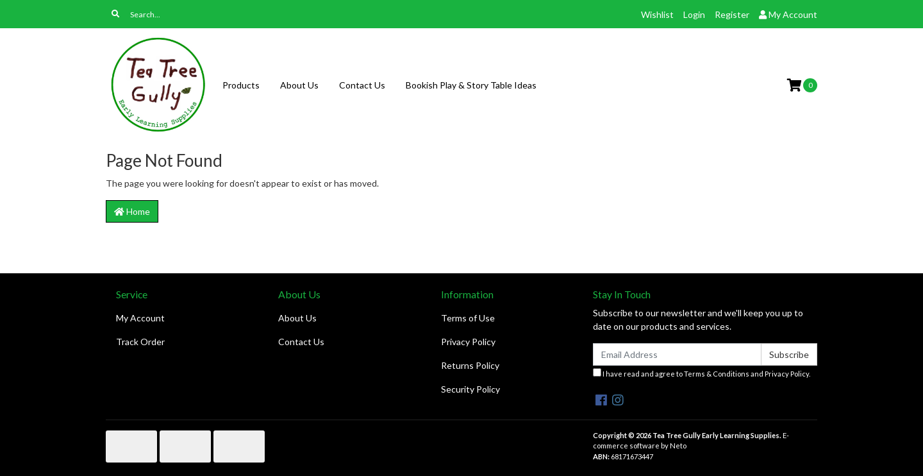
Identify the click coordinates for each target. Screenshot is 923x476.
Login (694, 14)
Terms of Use (468, 317)
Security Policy (470, 389)
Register (732, 14)
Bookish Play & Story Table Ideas (471, 85)
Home (132, 211)
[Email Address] (677, 354)
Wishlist (657, 14)
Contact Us (362, 85)
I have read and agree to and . (701, 373)
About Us (299, 85)
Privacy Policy (468, 341)
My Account (140, 317)
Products (241, 85)
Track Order (140, 341)
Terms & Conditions (716, 374)
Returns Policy (470, 365)
